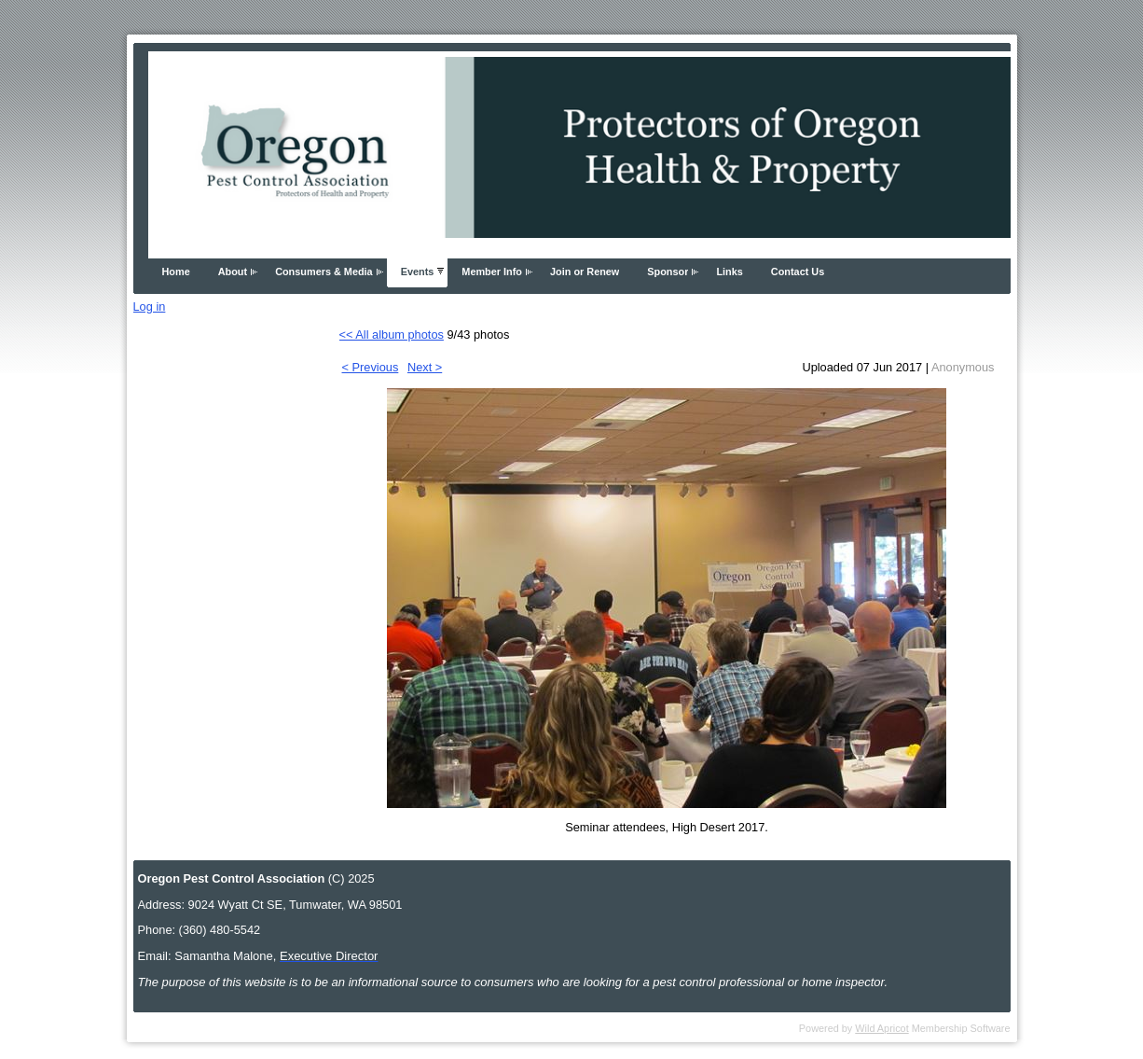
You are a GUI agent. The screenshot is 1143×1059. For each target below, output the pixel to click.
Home (176, 271)
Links (729, 271)
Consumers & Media (324, 271)
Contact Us (797, 271)
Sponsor (667, 271)
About (232, 271)
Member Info (491, 271)
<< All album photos (391, 334)
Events (417, 271)
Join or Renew (584, 271)
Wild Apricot (881, 1028)
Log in (149, 307)
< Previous (370, 367)
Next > (424, 367)
